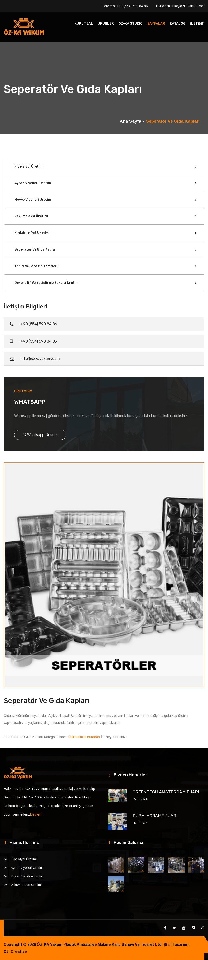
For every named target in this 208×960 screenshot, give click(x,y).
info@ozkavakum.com (188, 6)
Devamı (36, 814)
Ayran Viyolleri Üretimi (33, 183)
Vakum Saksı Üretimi (31, 216)
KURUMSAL (83, 24)
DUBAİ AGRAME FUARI (155, 815)
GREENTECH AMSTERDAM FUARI (166, 792)
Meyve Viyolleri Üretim (32, 200)
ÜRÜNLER (106, 24)
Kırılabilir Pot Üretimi (32, 233)
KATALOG (177, 24)
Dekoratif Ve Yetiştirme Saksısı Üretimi (46, 283)
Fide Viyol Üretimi (28, 166)
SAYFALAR (156, 24)
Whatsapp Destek (40, 435)
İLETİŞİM (197, 24)
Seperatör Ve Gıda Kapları (35, 249)
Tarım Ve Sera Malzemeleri (36, 266)
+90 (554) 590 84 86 (132, 6)
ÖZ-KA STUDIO (131, 24)
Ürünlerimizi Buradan (84, 737)
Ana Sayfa (130, 121)
